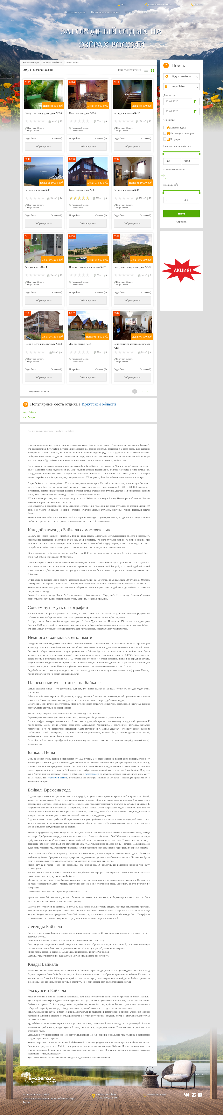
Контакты (197, 4)
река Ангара (29, 417)
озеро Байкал (29, 412)
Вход (121, 4)
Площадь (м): (170, 184)
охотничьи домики (57, 777)
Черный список (178, 1074)
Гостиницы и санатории (105, 12)
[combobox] (184, 77)
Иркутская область (52, 62)
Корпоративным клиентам (158, 4)
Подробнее (30, 138)
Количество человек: (174, 169)
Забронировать (43, 146)
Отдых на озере (31, 62)
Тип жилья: (169, 120)
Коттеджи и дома (75, 12)
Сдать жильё (149, 12)
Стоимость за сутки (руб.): (177, 146)
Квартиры (130, 12)
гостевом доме (92, 774)
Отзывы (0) (56, 138)
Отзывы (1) (101, 215)
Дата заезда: (169, 95)
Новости (198, 1074)
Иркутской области (99, 404)
